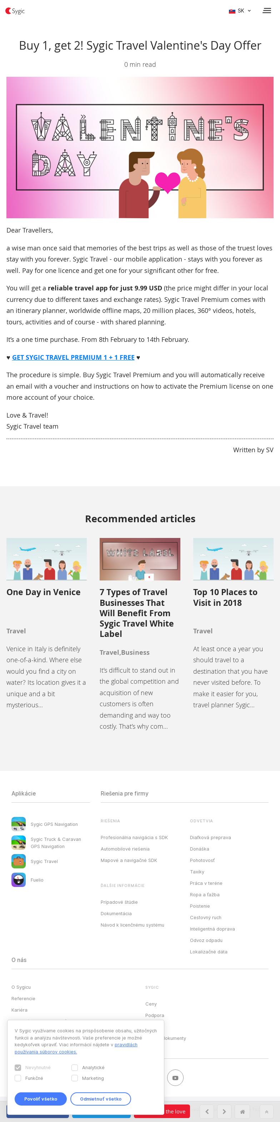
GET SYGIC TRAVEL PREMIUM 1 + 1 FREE (73, 357)
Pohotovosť (202, 860)
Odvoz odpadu (206, 940)
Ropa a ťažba (205, 894)
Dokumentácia (116, 913)
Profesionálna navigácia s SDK (134, 837)
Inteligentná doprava (212, 929)
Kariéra (19, 1010)
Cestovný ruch (205, 917)
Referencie (23, 998)
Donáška (199, 849)
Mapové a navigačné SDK (129, 860)
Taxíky (197, 871)
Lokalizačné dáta (209, 951)
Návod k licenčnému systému (132, 925)
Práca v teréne (206, 883)
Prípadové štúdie (119, 902)
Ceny (151, 1004)
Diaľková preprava (210, 837)
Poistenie (200, 906)
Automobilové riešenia (125, 849)
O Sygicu (21, 987)
